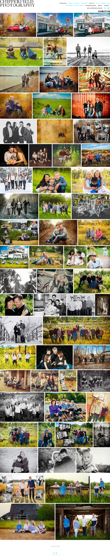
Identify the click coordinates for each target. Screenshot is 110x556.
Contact (106, 5)
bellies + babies (69, 5)
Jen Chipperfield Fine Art (94, 8)
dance (108, 3)
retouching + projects (79, 5)
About (100, 5)
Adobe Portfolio (57, 555)
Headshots (70, 3)
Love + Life (97, 3)
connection (91, 3)
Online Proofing (91, 5)
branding (103, 3)
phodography (84, 3)
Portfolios (63, 3)
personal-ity (77, 3)
